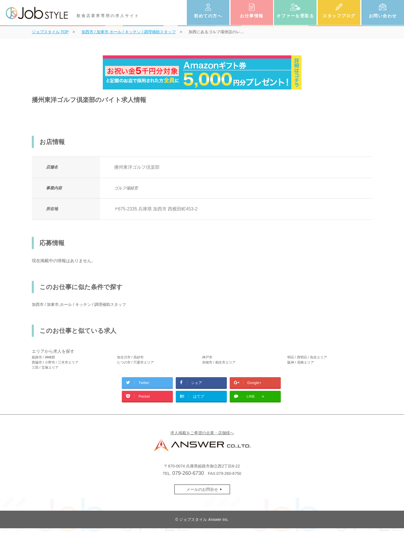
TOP (50, 32)
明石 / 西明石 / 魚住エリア (307, 357)
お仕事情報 (251, 15)
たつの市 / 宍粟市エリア (135, 362)
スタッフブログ (339, 15)
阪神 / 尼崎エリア (300, 362)
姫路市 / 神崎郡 (43, 357)
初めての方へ (208, 15)
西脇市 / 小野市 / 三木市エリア (55, 362)
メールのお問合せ (202, 489)
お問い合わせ (383, 15)
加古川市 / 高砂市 (130, 357)
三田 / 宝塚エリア (45, 368)
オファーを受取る (295, 15)
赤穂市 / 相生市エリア (219, 362)
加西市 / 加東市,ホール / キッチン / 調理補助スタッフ (79, 304)
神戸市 (207, 357)
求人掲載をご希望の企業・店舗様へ (202, 433)
